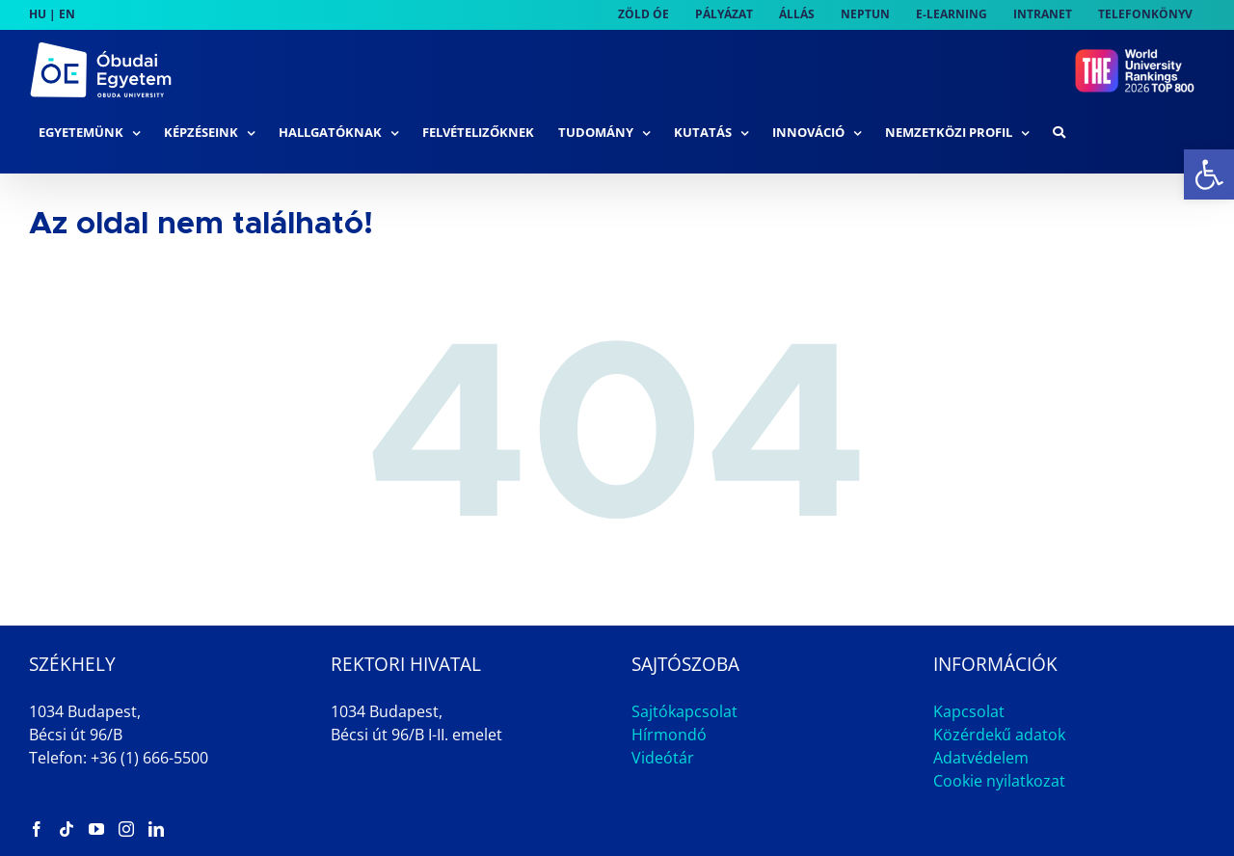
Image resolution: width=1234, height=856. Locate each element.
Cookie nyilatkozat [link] (999, 780)
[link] (1209, 174)
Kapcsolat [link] (969, 711)
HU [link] (37, 14)
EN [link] (67, 14)
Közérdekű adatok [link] (999, 734)
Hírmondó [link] (669, 734)
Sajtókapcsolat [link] (684, 711)
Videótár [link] (662, 757)
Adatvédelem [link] (981, 757)
